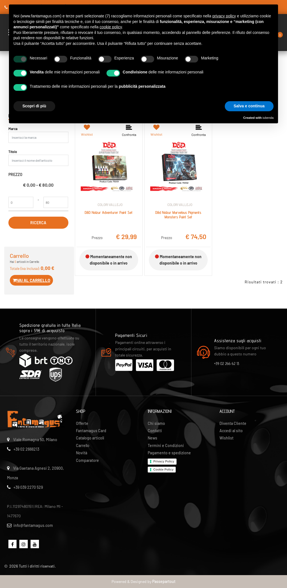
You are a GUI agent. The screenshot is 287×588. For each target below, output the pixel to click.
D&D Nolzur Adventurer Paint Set (109, 212)
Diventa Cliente (232, 423)
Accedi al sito (231, 430)
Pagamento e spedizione (169, 452)
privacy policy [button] (224, 16)
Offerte (82, 423)
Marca (12, 129)
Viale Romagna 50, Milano (35, 439)
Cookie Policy (163, 469)
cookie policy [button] (110, 27)
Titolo (12, 152)
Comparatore (87, 460)
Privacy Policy (163, 461)
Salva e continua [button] (249, 106)
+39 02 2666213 (26, 449)
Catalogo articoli (90, 438)
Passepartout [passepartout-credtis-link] (163, 581)
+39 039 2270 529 (28, 487)
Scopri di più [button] (34, 106)
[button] (38, 223)
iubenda (268, 117)
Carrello (82, 445)
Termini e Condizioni (166, 445)
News (152, 438)
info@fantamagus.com (33, 525)
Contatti (155, 430)
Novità (81, 452)
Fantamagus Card (91, 430)
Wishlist (226, 438)
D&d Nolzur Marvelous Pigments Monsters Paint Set (178, 214)
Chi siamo (156, 423)
